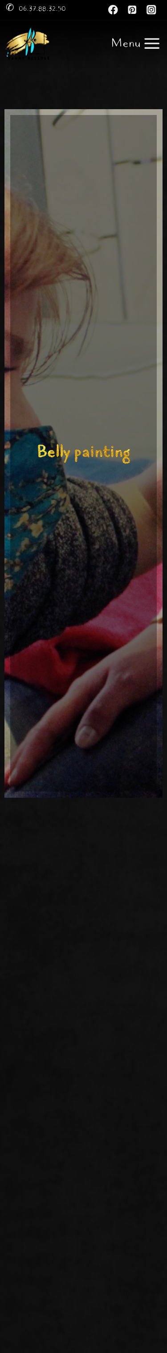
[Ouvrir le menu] (136, 43)
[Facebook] (113, 9)
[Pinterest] (132, 9)
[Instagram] (151, 9)
